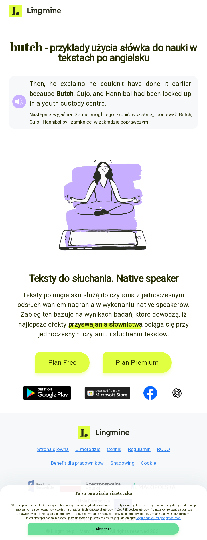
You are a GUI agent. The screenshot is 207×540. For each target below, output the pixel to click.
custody (72, 103)
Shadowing (122, 463)
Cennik (114, 449)
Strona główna (53, 449)
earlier (181, 84)
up (187, 94)
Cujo (83, 94)
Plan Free (62, 362)
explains (72, 84)
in (32, 103)
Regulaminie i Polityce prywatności (158, 518)
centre (95, 103)
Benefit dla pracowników (77, 463)
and (98, 94)
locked (172, 94)
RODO (163, 449)
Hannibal (118, 94)
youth (50, 103)
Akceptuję (104, 529)
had (139, 94)
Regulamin (139, 449)
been (154, 94)
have (135, 84)
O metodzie (87, 449)
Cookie (148, 463)
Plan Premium (137, 362)
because (41, 94)
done (153, 84)
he (52, 84)
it (166, 84)
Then (36, 84)
